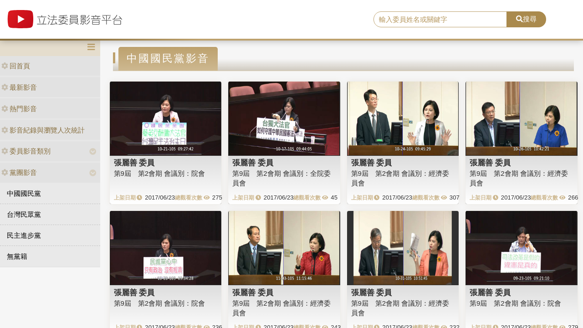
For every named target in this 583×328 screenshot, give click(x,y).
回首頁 (15, 66)
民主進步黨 (24, 235)
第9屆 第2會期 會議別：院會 (159, 173)
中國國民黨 (24, 193)
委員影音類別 (26, 151)
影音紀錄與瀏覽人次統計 (43, 130)
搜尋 (526, 19)
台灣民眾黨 (24, 214)
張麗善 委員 (134, 163)
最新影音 (19, 87)
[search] (440, 19)
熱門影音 (19, 109)
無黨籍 (17, 256)
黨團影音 (19, 172)
